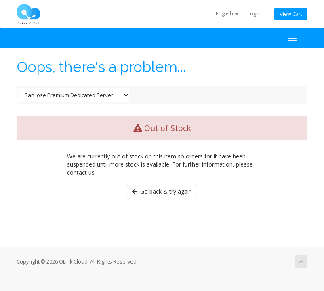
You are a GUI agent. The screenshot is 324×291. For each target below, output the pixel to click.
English (227, 13)
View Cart (291, 14)
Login (254, 13)
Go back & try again (162, 191)
